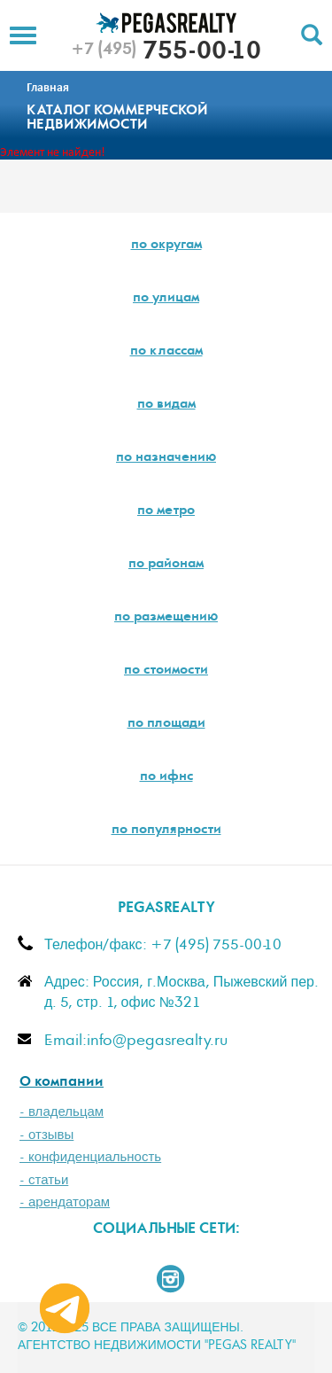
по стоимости (166, 671)
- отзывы (46, 1135)
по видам (166, 405)
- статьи (43, 1180)
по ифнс (166, 777)
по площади (166, 724)
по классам (166, 352)
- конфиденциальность (90, 1157)
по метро (166, 511)
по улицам (166, 299)
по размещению (166, 618)
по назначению (166, 458)
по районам (166, 564)
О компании (61, 1082)
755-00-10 (166, 53)
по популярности (166, 830)
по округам (166, 245)
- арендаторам (64, 1202)
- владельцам (61, 1112)
